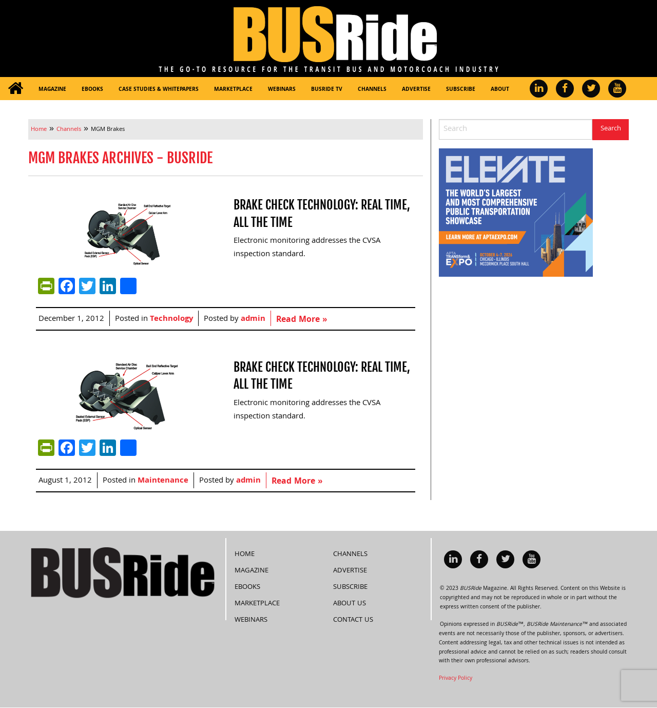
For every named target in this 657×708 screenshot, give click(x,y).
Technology (171, 319)
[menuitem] (15, 88)
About (500, 89)
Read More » (301, 320)
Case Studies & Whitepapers (159, 89)
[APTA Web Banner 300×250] (516, 213)
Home (245, 554)
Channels (372, 89)
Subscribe (460, 89)
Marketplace (233, 89)
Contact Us (353, 620)
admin (253, 319)
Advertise (416, 89)
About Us (349, 603)
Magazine (52, 89)
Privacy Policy (455, 678)
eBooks (92, 89)
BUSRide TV (326, 89)
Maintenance (163, 481)
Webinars (282, 89)
